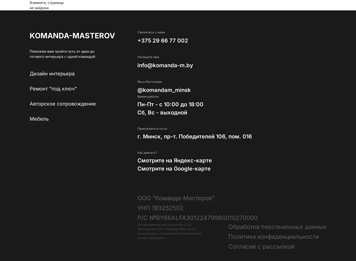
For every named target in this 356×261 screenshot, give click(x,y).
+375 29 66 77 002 (162, 40)
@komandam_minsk (164, 90)
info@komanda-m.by (165, 65)
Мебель (39, 119)
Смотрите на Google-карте (174, 168)
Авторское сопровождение (63, 104)
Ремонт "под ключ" (53, 89)
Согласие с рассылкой (261, 246)
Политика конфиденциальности (273, 236)
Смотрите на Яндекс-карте (174, 160)
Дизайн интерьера (52, 74)
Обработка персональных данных (277, 226)
